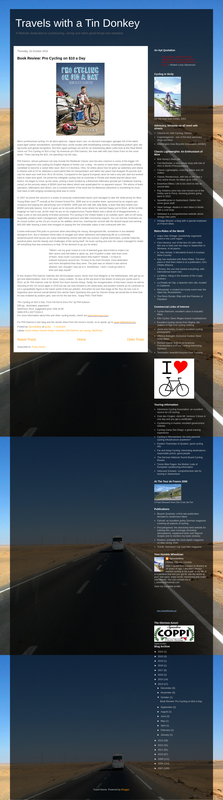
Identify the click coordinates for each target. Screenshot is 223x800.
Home (81, 339)
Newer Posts (26, 339)
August (165, 711)
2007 (161, 768)
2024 (161, 651)
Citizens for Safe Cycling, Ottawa (174, 133)
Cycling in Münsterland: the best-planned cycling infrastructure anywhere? (178, 438)
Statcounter (160, 643)
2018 (161, 665)
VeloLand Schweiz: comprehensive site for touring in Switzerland (179, 472)
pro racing (85, 330)
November (166, 692)
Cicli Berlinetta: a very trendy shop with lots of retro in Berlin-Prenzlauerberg (181, 164)
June (164, 716)
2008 (161, 763)
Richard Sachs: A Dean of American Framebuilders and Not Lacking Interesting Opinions (179, 346)
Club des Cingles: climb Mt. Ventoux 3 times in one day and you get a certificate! (181, 417)
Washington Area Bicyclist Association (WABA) (181, 144)
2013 (161, 740)
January (165, 734)
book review (32, 330)
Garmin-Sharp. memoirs (51, 330)
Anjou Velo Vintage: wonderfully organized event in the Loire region (179, 237)
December (166, 688)
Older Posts (135, 339)
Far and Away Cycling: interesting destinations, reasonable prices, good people (181, 452)
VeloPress (97, 330)
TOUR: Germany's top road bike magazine (179, 546)
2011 (161, 749)
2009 (161, 759)
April (163, 725)
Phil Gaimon (72, 330)
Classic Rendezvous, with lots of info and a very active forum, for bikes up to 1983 (179, 178)
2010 (161, 754)
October (165, 697)
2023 (161, 656)
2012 (161, 745)
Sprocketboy (176, 558)
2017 (161, 670)
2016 (161, 674)
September (167, 707)
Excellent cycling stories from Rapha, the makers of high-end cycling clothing (178, 324)
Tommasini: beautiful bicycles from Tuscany (179, 352)
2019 (161, 661)
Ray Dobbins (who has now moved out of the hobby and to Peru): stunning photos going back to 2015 (180, 193)
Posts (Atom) (38, 347)
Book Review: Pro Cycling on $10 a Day (51, 58)
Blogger (125, 789)
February (166, 730)
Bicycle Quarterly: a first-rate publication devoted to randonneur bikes (178, 515)
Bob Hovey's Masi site (168, 159)
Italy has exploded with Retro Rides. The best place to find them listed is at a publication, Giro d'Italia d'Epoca (181, 262)
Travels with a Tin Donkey (77, 23)
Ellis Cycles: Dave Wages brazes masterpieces (181, 318)
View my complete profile (167, 586)
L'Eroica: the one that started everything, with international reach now (180, 270)
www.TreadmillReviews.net (166, 611)
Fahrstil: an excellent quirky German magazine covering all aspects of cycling (181, 522)
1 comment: (60, 326)
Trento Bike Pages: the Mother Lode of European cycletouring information (177, 466)
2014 (161, 684)
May (163, 721)
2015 (161, 679)
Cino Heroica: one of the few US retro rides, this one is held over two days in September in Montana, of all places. (181, 245)
